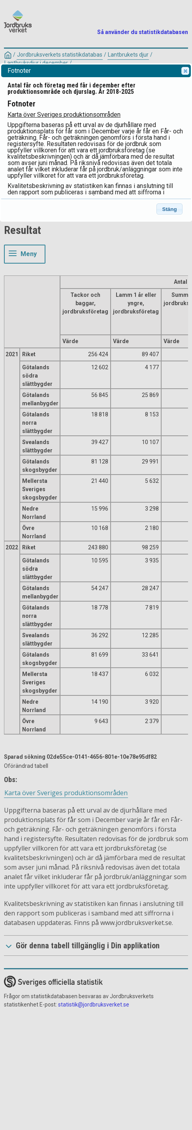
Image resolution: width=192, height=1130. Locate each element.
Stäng (169, 209)
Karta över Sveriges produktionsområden (64, 114)
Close (184, 71)
